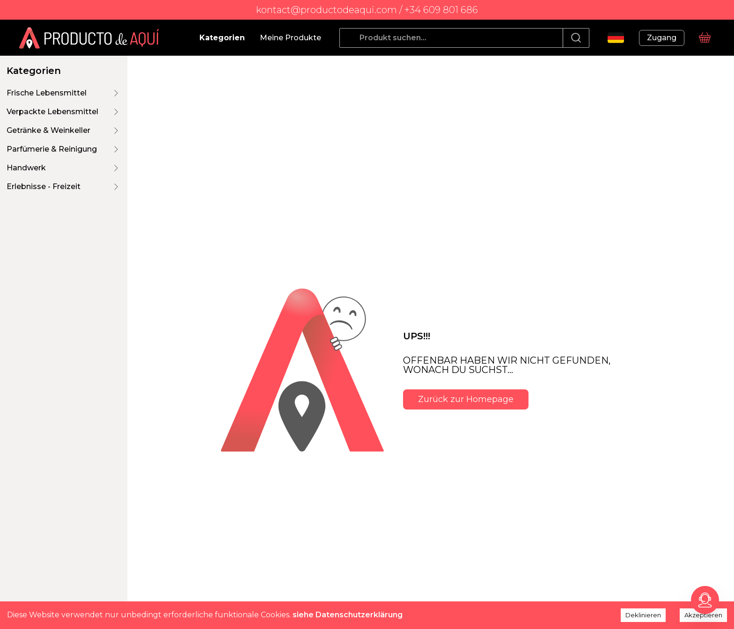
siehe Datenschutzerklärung (348, 614)
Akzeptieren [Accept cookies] (703, 615)
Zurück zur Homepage (466, 399)
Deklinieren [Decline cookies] (643, 615)
